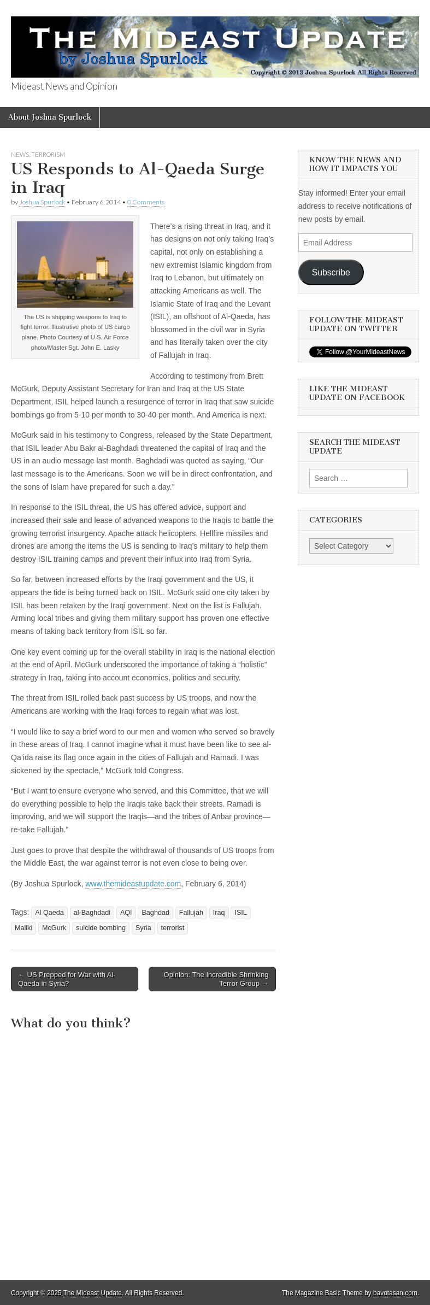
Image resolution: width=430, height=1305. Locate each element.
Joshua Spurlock (42, 202)
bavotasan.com (395, 1293)
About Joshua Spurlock (49, 117)
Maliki (23, 928)
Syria (143, 928)
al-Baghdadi (92, 912)
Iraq (219, 912)
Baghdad (155, 912)
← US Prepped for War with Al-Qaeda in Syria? (67, 979)
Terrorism (48, 154)
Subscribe (331, 272)
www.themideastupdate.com (133, 883)
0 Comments (145, 202)
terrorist (173, 928)
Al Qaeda (49, 912)
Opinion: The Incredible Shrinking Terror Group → (216, 979)
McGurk (54, 928)
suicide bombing (101, 928)
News (20, 154)
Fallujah (191, 912)
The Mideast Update (92, 1293)
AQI (126, 912)
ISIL (240, 912)
